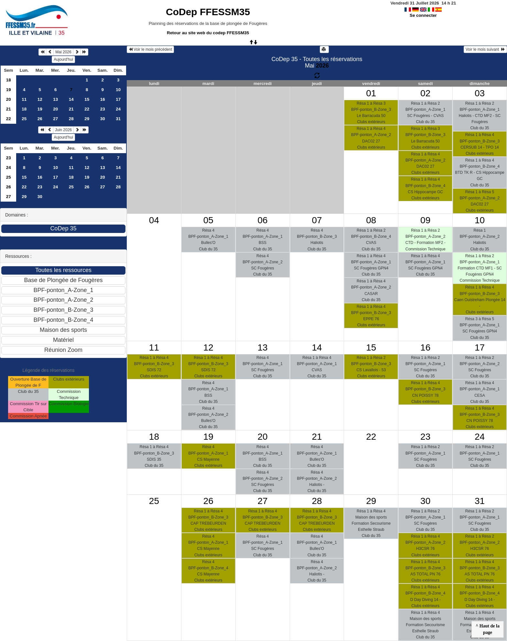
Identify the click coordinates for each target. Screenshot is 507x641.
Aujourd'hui (63, 59)
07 (317, 220)
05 (208, 220)
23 (102, 109)
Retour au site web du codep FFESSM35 (208, 32)
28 (71, 118)
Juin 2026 (63, 130)
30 (102, 118)
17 (118, 99)
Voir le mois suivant (485, 49)
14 (71, 99)
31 (118, 118)
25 (24, 118)
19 (8, 89)
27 (55, 118)
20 (8, 99)
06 (263, 220)
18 (8, 80)
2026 (322, 65)
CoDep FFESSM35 (208, 11)
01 (371, 93)
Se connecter (423, 15)
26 (40, 118)
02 (425, 93)
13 (55, 99)
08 (371, 220)
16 (102, 99)
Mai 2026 (63, 52)
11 (24, 99)
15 (86, 99)
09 (425, 220)
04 (154, 220)
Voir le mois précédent (150, 49)
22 (86, 109)
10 (118, 89)
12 (40, 99)
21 (8, 109)
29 (86, 118)
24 (118, 109)
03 (480, 93)
